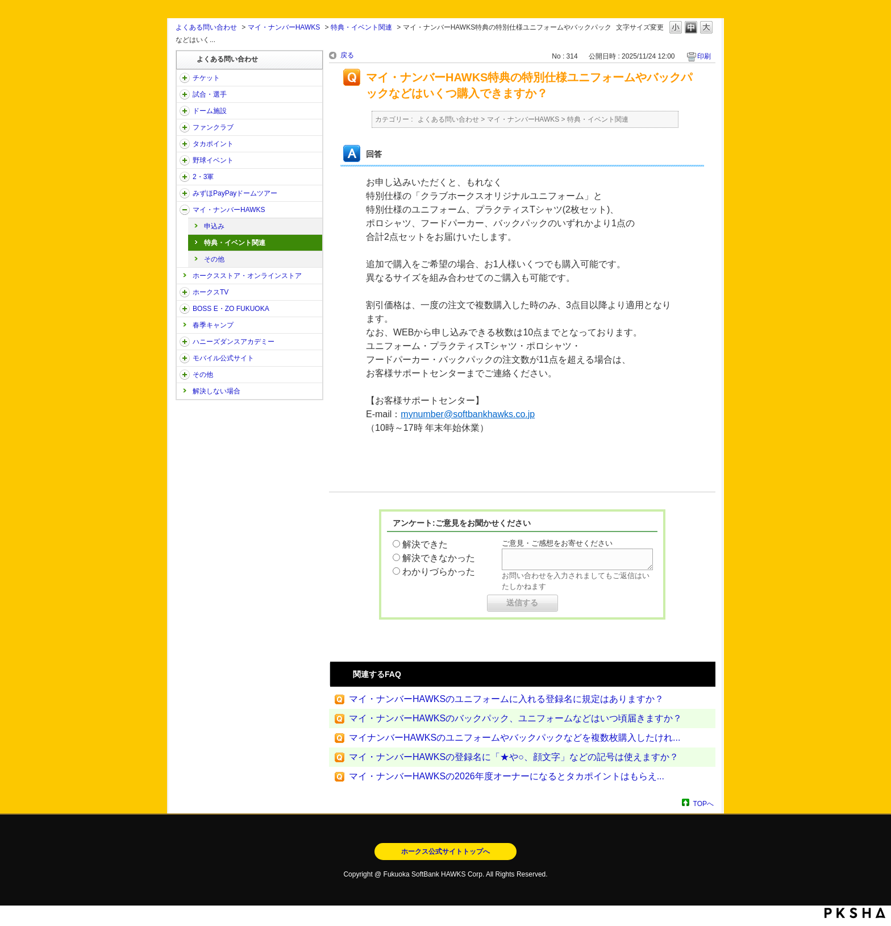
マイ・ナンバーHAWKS (284, 27)
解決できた (425, 544)
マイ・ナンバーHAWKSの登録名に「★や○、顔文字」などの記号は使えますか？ (513, 757)
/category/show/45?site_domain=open (185, 193)
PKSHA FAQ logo (855, 913)
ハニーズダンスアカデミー (233, 342)
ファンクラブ (213, 127)
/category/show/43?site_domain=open (185, 177)
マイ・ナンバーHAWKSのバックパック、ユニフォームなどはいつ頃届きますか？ (515, 718)
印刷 (704, 56)
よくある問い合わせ (206, 27)
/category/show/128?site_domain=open (185, 309)
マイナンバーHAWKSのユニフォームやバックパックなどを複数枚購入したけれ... (514, 737)
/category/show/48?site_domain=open (185, 358)
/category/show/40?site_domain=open (185, 127)
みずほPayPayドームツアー (235, 193)
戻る (347, 55)
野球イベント (213, 160)
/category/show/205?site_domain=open (185, 292)
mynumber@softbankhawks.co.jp (468, 414)
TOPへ (703, 803)
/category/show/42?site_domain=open (185, 160)
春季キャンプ (213, 325)
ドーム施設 (210, 111)
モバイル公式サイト (223, 358)
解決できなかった (438, 558)
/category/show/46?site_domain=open (185, 210)
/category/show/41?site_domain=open (185, 144)
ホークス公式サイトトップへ (445, 852)
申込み (214, 226)
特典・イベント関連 (361, 27)
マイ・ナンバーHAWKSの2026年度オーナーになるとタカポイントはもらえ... (506, 776)
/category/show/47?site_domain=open (185, 342)
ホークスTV (210, 292)
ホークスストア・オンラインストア (247, 276)
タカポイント (213, 144)
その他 (214, 259)
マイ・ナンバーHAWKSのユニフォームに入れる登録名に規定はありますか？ (506, 699)
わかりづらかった (438, 571)
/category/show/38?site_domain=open (185, 94)
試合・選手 (210, 94)
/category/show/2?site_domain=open (185, 78)
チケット (206, 78)
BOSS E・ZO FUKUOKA (231, 309)
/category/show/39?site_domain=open (185, 111)
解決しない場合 (216, 391)
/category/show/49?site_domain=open (185, 374)
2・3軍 (203, 177)
